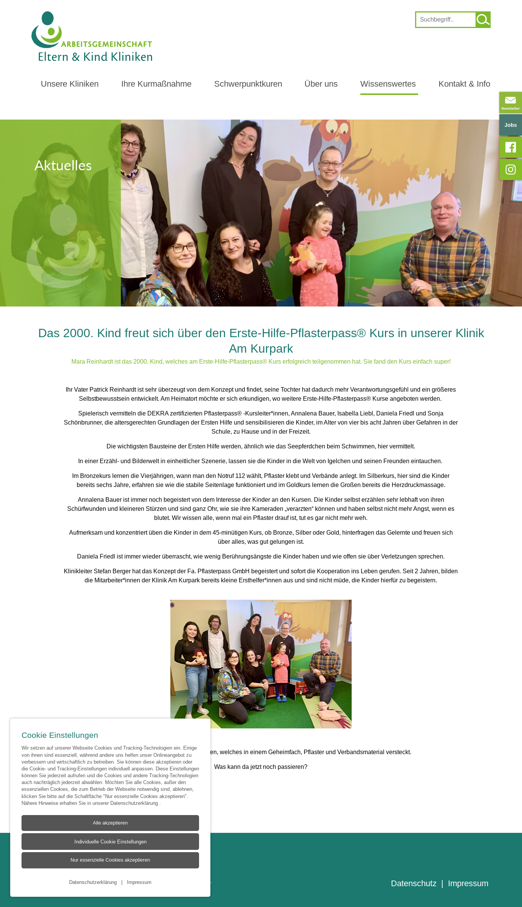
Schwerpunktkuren (248, 84)
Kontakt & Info (464, 84)
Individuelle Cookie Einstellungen (110, 842)
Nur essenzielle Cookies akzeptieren (110, 860)
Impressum (139, 882)
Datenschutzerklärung (134, 803)
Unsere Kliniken (70, 84)
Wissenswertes (388, 84)
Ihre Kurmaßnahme (156, 84)
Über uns (321, 84)
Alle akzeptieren (110, 823)
